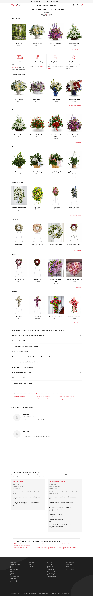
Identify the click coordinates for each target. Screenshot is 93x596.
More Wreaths (77, 250)
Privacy (49, 568)
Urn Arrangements (14, 576)
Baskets (12, 566)
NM (34, 593)
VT (56, 593)
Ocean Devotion (55, 99)
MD (56, 592)
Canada (67, 566)
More (41, 66)
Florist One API (51, 573)
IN (49, 592)
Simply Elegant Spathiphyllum (74, 172)
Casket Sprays (13, 580)
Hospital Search (69, 569)
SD (49, 593)
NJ (32, 593)
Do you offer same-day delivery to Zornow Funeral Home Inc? (28, 335)
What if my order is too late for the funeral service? (25, 362)
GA (43, 592)
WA (58, 593)
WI (59, 593)
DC (39, 592)
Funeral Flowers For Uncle (20, 547)
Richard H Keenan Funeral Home (22, 399)
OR (44, 593)
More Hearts (77, 287)
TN (50, 593)
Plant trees (15, 67)
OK (42, 593)
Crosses (12, 575)
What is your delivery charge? (20, 351)
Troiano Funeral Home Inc (43, 396)
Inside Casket (13, 578)
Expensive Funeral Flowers (65, 544)
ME (58, 592)
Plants (11, 568)
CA (35, 592)
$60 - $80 (31, 562)
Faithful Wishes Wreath (56, 244)
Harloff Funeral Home (19, 396)
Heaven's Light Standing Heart (74, 279)
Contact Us (50, 564)
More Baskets (77, 142)
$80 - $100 (31, 564)
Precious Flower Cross (74, 316)
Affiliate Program (51, 571)
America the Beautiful (74, 99)
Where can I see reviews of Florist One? (22, 383)
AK (29, 592)
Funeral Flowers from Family (66, 549)
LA (53, 592)
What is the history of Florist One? (21, 378)
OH (39, 593)
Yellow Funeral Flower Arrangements (68, 547)
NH (31, 593)
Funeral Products (42, 5)
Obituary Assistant (51, 576)
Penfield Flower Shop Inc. (57, 481)
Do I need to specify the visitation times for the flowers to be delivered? (31, 357)
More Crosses (77, 323)
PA (45, 593)
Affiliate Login (50, 575)
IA (46, 592)
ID (47, 592)
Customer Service (51, 566)
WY (63, 593)
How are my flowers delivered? (20, 341)
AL (30, 592)
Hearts (12, 573)
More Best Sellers (76, 50)
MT (25, 593)
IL (48, 592)
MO (62, 592)
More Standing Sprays (75, 215)
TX (52, 593)
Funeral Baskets (40, 544)
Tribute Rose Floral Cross (55, 316)
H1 (68, 593)
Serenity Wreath (19, 244)
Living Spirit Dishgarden (56, 172)
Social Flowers (50, 569)
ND (28, 593)
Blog (65, 593)
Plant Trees (19, 43)
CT (38, 592)
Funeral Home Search (70, 568)
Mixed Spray (37, 207)
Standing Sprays (14, 569)
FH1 (67, 593)
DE (41, 592)
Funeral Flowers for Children (21, 549)
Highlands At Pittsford (42, 399)
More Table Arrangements (74, 105)
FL (42, 592)
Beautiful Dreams (37, 43)
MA (54, 592)
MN (60, 592)
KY (51, 592)
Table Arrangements (15, 564)
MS (23, 593)
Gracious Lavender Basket (56, 43)
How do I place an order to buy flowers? (22, 367)
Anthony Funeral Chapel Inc (66, 399)
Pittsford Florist (18, 481)
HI (45, 592)
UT (53, 593)
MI (59, 592)
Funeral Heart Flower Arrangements (46, 547)
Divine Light (19, 316)
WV (61, 593)
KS (50, 592)
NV (35, 593)
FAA (41, 593)
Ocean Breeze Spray (74, 207)
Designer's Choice (14, 582)
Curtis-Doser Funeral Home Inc (66, 396)
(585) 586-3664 (46, 16)
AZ (33, 592)
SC (47, 593)
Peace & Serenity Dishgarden (37, 172)
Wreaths (12, 571)
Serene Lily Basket (74, 43)
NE (29, 593)
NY (47, 14)
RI (46, 593)
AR (31, 592)
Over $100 (31, 566)
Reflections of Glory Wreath (74, 244)
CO (36, 592)
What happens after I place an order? (22, 372)
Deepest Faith (37, 316)
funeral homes (36, 394)
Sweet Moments (37, 99)
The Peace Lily (19, 172)
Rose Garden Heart (19, 279)
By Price (53, 5)
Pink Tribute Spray (55, 207)
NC (26, 593)
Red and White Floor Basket (37, 135)
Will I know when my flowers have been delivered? (25, 346)
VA (55, 593)
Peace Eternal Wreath (37, 244)
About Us (49, 562)
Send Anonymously (70, 562)
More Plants (78, 178)
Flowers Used (68, 564)
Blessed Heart (37, 279)
